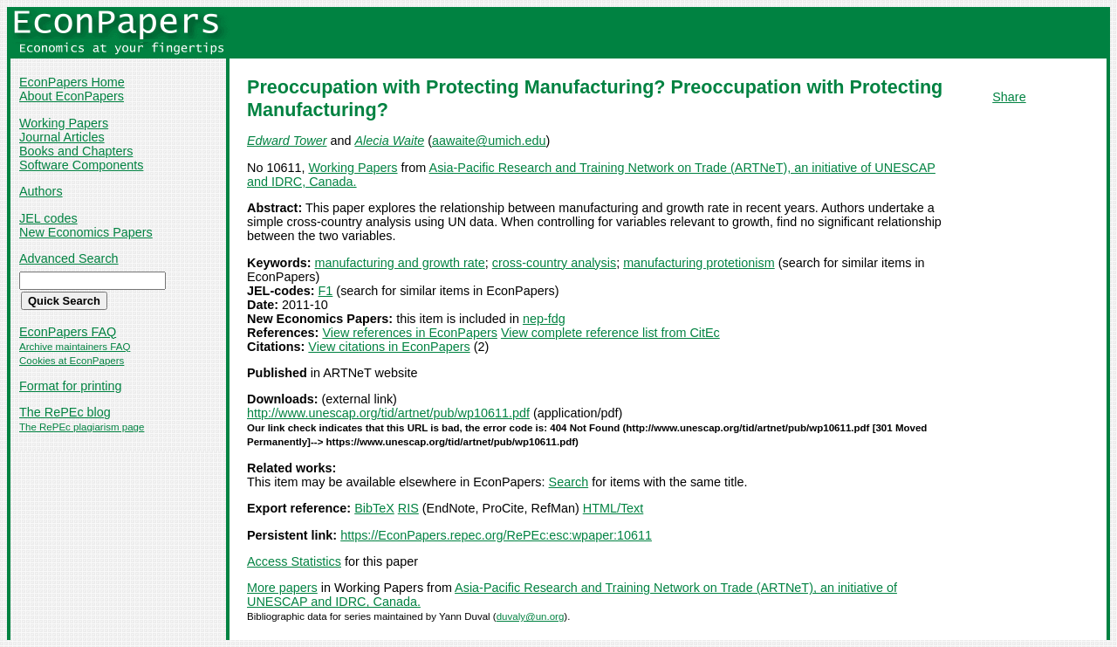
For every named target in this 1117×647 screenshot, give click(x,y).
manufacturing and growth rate (400, 263)
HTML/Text (613, 508)
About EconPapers (71, 96)
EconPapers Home (72, 82)
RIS (408, 508)
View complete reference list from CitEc (610, 333)
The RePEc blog (65, 412)
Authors (41, 191)
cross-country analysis (554, 263)
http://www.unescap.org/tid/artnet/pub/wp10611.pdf (388, 413)
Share (1008, 97)
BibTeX (374, 508)
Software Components (81, 165)
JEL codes (48, 218)
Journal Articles (62, 137)
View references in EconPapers (409, 333)
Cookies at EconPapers (71, 360)
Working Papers (63, 123)
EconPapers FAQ (67, 332)
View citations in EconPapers (388, 347)
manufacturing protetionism (699, 263)
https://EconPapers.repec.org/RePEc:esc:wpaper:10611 (496, 535)
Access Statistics (294, 561)
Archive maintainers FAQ (74, 346)
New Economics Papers (86, 232)
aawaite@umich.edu (489, 141)
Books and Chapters (76, 151)
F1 (326, 291)
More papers (282, 588)
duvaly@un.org (531, 616)
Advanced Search (69, 258)
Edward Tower (286, 141)
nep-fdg (544, 319)
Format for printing (70, 386)
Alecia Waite (389, 141)
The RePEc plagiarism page (81, 427)
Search (569, 482)
